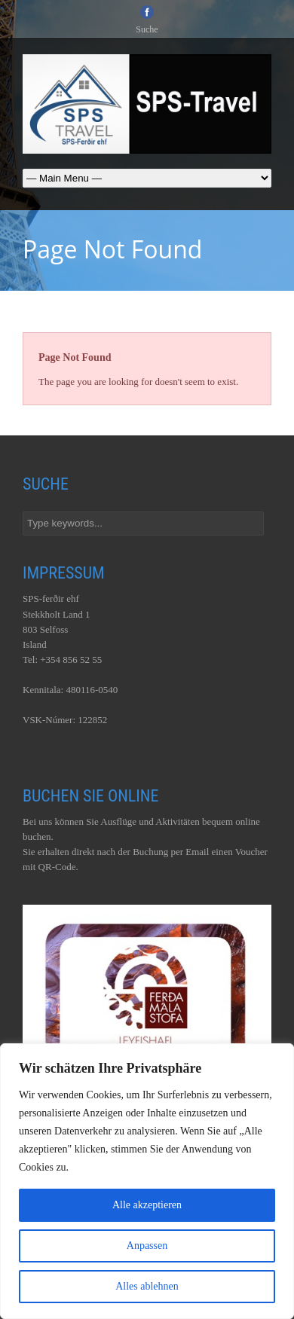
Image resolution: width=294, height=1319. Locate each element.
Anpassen (147, 1245)
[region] (147, 1181)
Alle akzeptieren (147, 1205)
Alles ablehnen (147, 1286)
